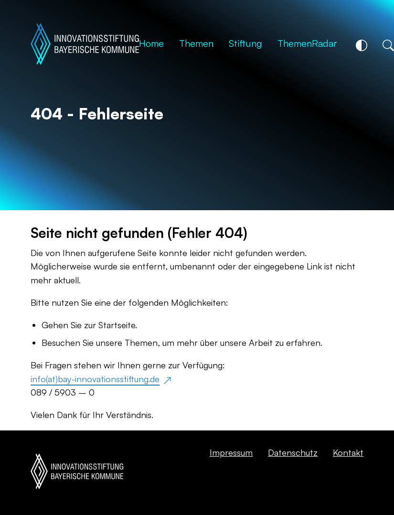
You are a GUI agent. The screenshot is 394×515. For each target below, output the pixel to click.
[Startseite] (85, 45)
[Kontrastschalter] (361, 45)
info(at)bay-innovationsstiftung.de (95, 378)
